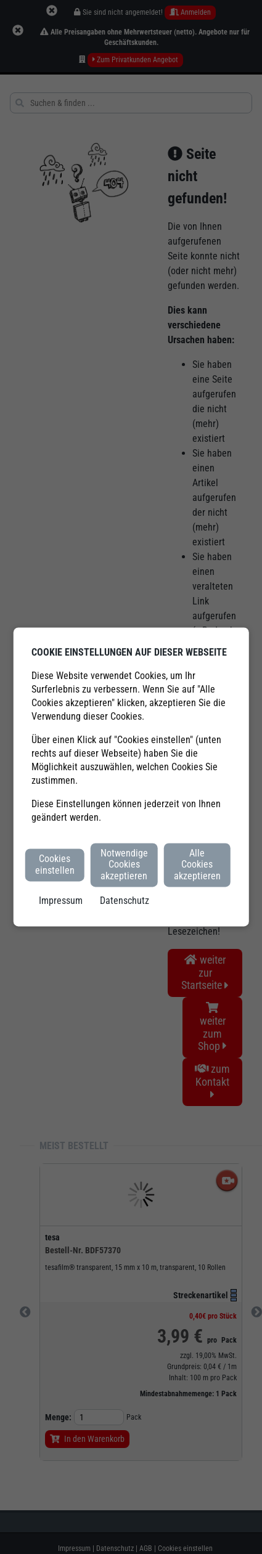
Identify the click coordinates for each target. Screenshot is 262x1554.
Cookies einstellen (55, 864)
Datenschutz (124, 901)
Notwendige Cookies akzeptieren (124, 864)
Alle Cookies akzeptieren (197, 864)
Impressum (61, 901)
